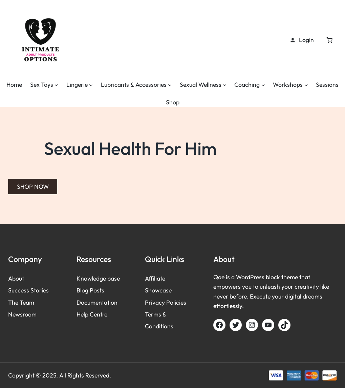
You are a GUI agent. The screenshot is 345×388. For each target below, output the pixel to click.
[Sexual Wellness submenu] (225, 85)
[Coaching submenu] (263, 85)
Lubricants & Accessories (134, 84)
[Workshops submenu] (306, 85)
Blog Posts (90, 290)
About (16, 278)
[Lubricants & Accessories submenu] (170, 85)
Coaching (247, 84)
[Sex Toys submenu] (56, 85)
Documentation (97, 302)
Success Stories (28, 290)
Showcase (158, 290)
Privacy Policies (165, 302)
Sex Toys (41, 84)
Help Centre (92, 314)
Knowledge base (98, 278)
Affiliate (155, 278)
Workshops (288, 84)
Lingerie (77, 84)
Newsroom (22, 314)
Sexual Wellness (200, 84)
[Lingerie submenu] (91, 85)
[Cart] (329, 40)
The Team (21, 302)
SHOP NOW (33, 186)
